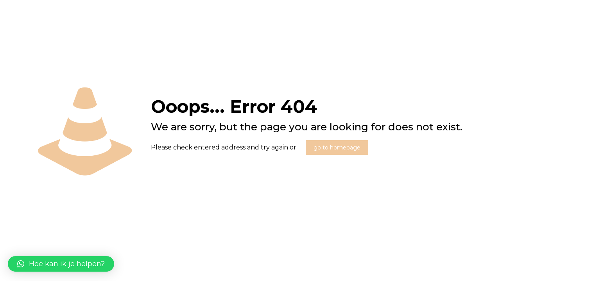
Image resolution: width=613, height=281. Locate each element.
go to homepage (337, 147)
